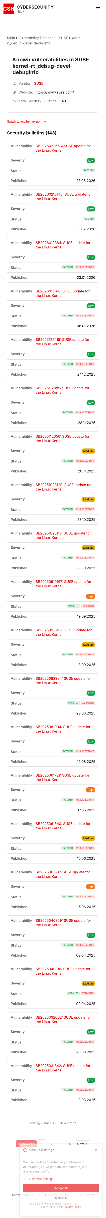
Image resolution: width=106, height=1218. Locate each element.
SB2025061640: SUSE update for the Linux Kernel (63, 825)
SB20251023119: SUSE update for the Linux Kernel (63, 535)
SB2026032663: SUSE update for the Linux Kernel (63, 148)
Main (11, 38)
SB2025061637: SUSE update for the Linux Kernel (63, 874)
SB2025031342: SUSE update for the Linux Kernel (63, 1068)
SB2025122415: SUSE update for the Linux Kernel (62, 341)
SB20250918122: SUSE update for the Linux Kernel (64, 632)
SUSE (63, 38)
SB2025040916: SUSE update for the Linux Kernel (63, 971)
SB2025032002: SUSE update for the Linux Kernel (63, 1019)
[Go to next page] (82, 1143)
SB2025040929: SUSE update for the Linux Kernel (63, 922)
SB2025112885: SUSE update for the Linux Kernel (62, 390)
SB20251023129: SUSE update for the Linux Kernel (64, 487)
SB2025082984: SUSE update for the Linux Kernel (63, 680)
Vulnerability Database (37, 38)
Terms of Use (22, 1195)
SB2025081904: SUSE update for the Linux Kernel (63, 729)
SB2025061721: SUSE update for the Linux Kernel (62, 777)
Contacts (87, 1195)
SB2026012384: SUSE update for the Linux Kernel (63, 245)
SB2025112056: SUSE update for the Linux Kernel (62, 438)
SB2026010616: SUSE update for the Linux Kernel (63, 293)
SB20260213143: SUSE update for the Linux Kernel (64, 196)
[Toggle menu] (98, 8)
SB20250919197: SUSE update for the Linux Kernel (63, 583)
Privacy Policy (56, 1195)
